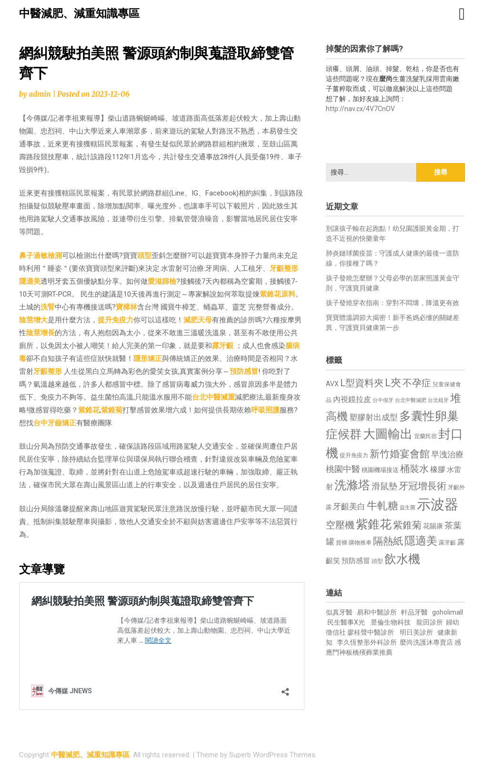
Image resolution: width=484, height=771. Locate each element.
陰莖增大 (33, 320)
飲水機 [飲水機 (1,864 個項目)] (402, 559)
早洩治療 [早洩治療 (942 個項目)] (447, 454)
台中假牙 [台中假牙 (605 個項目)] (383, 400)
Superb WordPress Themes (272, 754)
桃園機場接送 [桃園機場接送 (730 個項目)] (380, 469)
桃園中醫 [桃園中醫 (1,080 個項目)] (343, 469)
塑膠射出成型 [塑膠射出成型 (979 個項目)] (373, 417)
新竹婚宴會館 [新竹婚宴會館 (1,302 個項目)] (400, 454)
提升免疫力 (115, 320)
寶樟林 (126, 307)
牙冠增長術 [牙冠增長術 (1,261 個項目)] (422, 486)
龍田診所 (429, 622)
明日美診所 (415, 632)
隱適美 (29, 281)
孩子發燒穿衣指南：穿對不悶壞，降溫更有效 (392, 303)
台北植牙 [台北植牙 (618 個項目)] (438, 400)
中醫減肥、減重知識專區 (79, 13)
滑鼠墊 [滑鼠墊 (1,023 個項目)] (384, 486)
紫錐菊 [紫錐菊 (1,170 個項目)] (407, 525)
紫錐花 (89, 410)
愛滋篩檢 (162, 281)
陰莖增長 (40, 333)
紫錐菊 (111, 410)
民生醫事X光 (346, 622)
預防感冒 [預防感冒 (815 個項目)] (356, 560)
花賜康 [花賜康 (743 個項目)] (433, 526)
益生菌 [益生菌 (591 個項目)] (407, 507)
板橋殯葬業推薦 (369, 652)
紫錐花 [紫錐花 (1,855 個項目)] (374, 524)
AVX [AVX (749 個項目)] (332, 384)
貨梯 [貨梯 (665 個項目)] (341, 542)
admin (39, 94)
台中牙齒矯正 (54, 423)
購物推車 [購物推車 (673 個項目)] (360, 542)
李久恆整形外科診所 (367, 642)
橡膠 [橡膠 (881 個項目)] (437, 469)
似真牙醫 (339, 612)
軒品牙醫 (414, 612)
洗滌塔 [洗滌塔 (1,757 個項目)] (352, 485)
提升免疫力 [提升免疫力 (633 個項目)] (354, 455)
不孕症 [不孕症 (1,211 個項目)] (417, 383)
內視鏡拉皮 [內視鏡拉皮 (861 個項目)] (352, 399)
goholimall (447, 612)
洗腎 (47, 307)
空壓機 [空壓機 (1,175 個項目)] (340, 525)
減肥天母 (197, 320)
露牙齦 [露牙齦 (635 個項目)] (447, 542)
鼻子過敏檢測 (40, 255)
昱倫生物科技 (391, 622)
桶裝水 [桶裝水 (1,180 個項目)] (414, 468)
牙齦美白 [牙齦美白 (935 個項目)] (349, 506)
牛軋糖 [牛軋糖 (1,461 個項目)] (382, 505)
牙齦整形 (284, 268)
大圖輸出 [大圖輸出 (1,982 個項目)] (388, 434)
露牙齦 (222, 345)
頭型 (144, 255)
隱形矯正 (147, 358)
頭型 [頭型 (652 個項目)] (377, 561)
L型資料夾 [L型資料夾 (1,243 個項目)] (361, 383)
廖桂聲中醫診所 (370, 632)
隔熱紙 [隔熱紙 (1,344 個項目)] (388, 541)
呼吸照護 (265, 410)
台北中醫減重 (213, 397)
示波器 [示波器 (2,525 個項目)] (437, 504)
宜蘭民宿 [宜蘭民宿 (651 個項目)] (425, 436)
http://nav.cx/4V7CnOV (360, 109)
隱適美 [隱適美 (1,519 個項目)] (420, 541)
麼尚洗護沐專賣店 (427, 642)
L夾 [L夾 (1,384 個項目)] (393, 383)
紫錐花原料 (277, 294)
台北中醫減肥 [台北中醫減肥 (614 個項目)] (410, 400)
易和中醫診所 (377, 612)
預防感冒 (244, 371)
